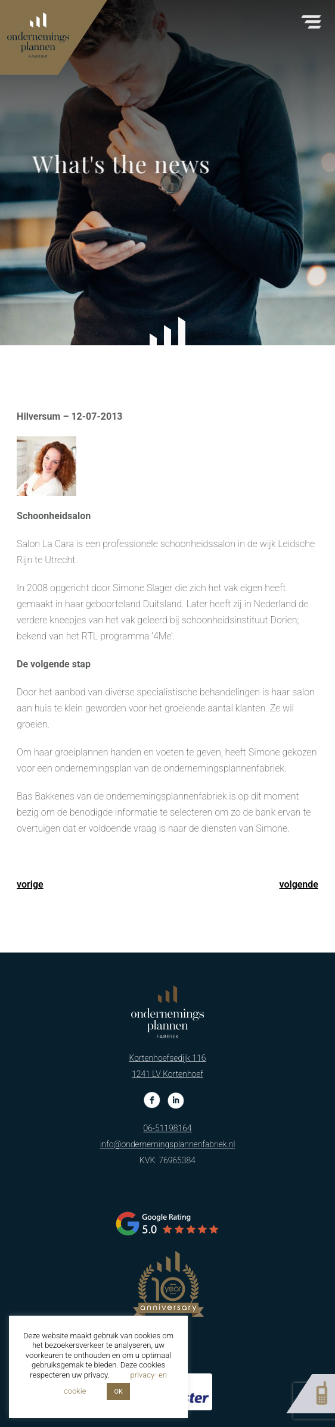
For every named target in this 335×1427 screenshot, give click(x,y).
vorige (30, 884)
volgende (299, 884)
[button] (311, 18)
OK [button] (118, 1391)
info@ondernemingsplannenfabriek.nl (167, 1108)
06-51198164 (167, 1092)
